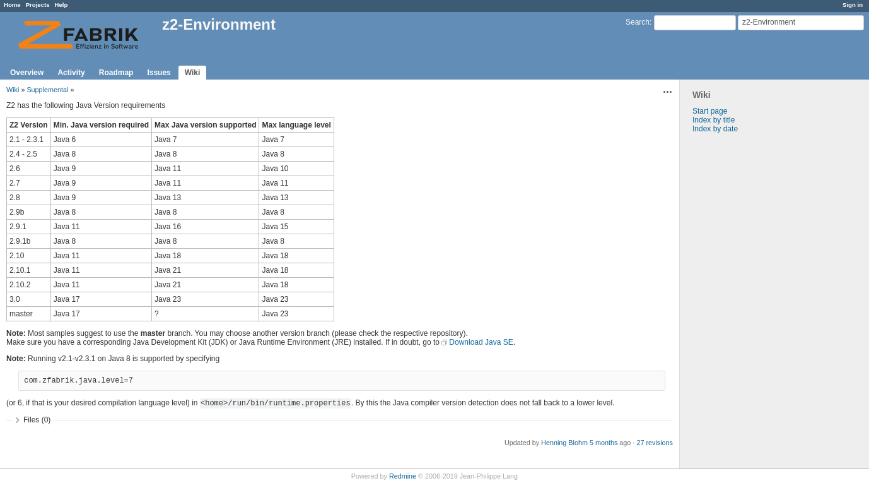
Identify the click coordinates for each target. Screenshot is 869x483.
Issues (158, 72)
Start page (709, 111)
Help (61, 4)
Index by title (713, 120)
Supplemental (47, 89)
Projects (38, 4)
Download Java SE (481, 342)
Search (638, 22)
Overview (27, 72)
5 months (603, 442)
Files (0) (36, 419)
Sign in (853, 4)
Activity (71, 72)
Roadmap (116, 72)
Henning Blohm (564, 442)
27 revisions (654, 442)
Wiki (193, 72)
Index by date (715, 128)
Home (12, 4)
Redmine (402, 476)
